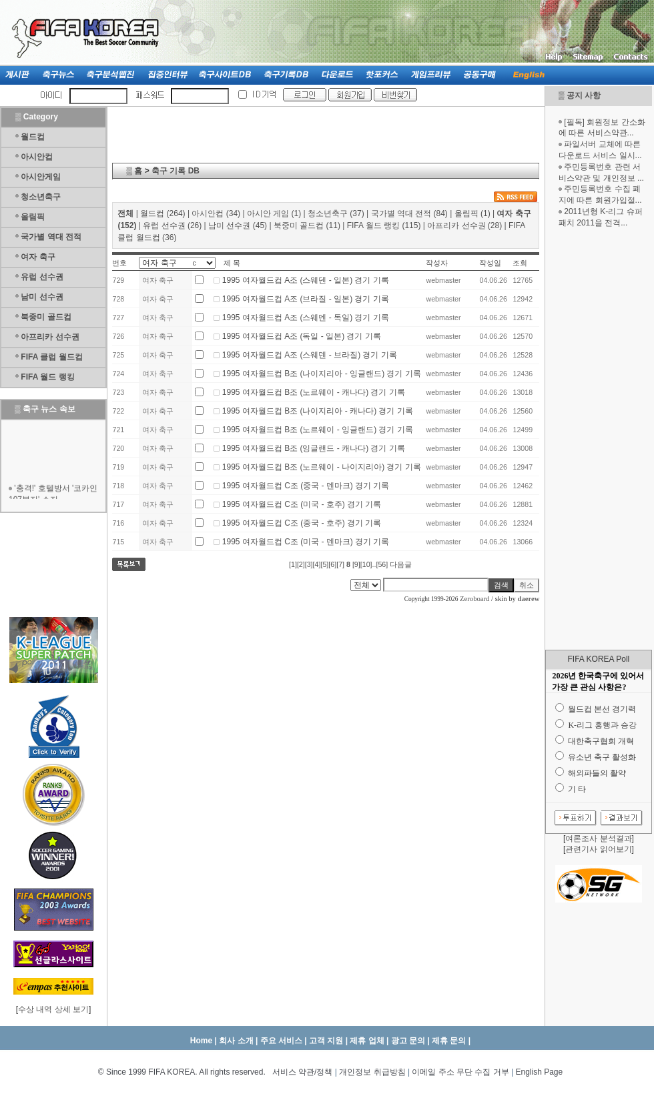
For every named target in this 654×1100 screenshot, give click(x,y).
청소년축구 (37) (336, 213)
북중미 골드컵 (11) (307, 225)
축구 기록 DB (175, 170)
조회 (520, 263)
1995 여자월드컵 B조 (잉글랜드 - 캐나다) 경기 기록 (313, 448)
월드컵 (33, 136)
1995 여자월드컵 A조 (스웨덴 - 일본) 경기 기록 (305, 280)
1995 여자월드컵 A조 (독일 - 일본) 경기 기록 (301, 336)
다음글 (401, 564)
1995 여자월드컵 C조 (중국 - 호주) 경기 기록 (302, 523)
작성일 (490, 263)
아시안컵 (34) (216, 213)
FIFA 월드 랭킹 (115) (384, 225)
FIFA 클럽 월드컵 (51, 357)
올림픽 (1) (472, 213)
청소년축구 (41, 196)
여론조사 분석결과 (598, 838)
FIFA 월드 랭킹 (47, 377)
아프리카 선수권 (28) (464, 225)
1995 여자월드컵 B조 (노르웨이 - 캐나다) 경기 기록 (313, 392)
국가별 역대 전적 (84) (409, 213)
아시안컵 (37, 156)
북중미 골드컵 (46, 317)
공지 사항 (584, 95)
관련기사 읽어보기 (598, 849)
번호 (119, 263)
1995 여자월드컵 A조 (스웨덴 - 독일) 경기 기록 (305, 317)
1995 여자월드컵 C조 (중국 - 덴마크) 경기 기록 (306, 485)
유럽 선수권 (42, 277)
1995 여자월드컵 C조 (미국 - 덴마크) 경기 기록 (306, 541)
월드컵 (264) (162, 213)
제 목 (232, 263)
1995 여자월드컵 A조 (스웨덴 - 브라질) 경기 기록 (309, 355)
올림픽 (33, 216)
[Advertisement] (598, 439)
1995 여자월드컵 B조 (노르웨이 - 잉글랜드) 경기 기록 (317, 429)
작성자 (437, 263)
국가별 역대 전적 (51, 236)
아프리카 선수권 (50, 337)
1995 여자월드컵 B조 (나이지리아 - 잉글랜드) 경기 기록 (321, 373)
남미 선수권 (42, 297)
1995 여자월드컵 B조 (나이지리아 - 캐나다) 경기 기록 (317, 411)
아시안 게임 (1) (274, 213)
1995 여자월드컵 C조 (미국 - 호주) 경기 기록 (302, 504)
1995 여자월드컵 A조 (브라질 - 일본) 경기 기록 (305, 299)
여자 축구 (38, 256)
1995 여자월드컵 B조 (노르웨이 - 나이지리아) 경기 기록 (321, 467)
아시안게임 (41, 176)
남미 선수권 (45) (237, 225)
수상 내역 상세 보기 (53, 1009)
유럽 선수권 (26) (172, 225)
